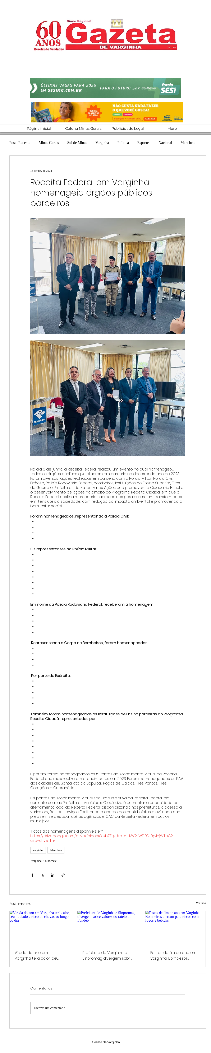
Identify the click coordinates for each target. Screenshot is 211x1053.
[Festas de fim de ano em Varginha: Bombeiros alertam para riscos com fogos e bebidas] (175, 928)
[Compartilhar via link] (63, 875)
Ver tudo (201, 903)
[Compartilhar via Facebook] (32, 875)
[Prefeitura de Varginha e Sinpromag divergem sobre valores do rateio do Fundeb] (107, 928)
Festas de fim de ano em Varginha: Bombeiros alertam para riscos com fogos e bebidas (173, 955)
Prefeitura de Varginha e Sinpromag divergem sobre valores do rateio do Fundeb (107, 955)
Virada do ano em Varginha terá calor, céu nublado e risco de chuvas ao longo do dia (39, 955)
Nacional (165, 143)
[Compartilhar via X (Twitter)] (43, 875)
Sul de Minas (77, 143)
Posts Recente (20, 143)
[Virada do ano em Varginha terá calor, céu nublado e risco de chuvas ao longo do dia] (40, 928)
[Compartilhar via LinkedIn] (53, 875)
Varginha (102, 143)
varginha (38, 850)
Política (123, 143)
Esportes (143, 143)
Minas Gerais (49, 143)
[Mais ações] (182, 170)
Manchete (187, 143)
